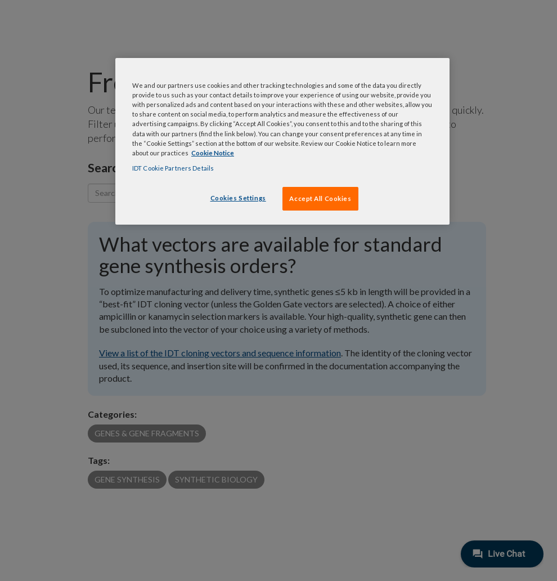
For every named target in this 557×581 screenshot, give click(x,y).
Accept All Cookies (320, 198)
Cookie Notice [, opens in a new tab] (212, 153)
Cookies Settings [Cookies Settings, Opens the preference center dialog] (238, 198)
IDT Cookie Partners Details (173, 168)
